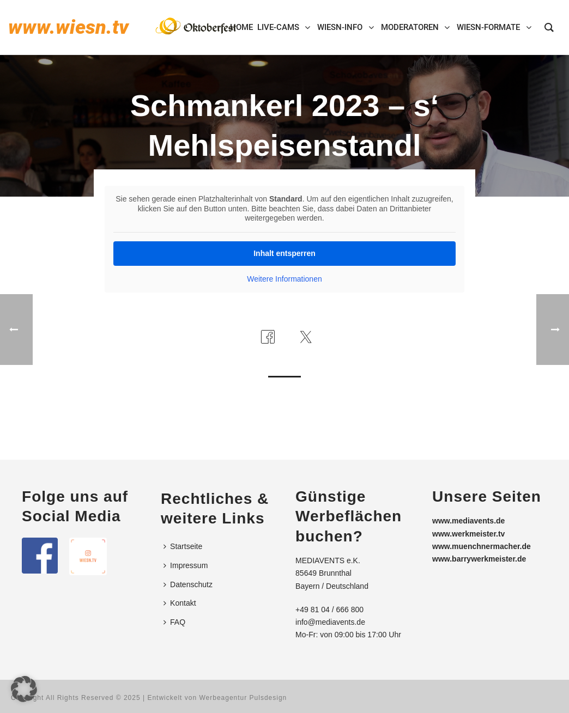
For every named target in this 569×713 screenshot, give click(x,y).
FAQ (174, 622)
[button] (24, 689)
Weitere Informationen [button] (284, 279)
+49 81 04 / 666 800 (329, 609)
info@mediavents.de (330, 622)
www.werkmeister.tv (468, 533)
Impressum (186, 565)
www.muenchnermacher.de (481, 546)
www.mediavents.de (468, 520)
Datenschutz (188, 584)
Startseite (183, 546)
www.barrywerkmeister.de (479, 558)
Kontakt (180, 603)
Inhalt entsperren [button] (284, 253)
